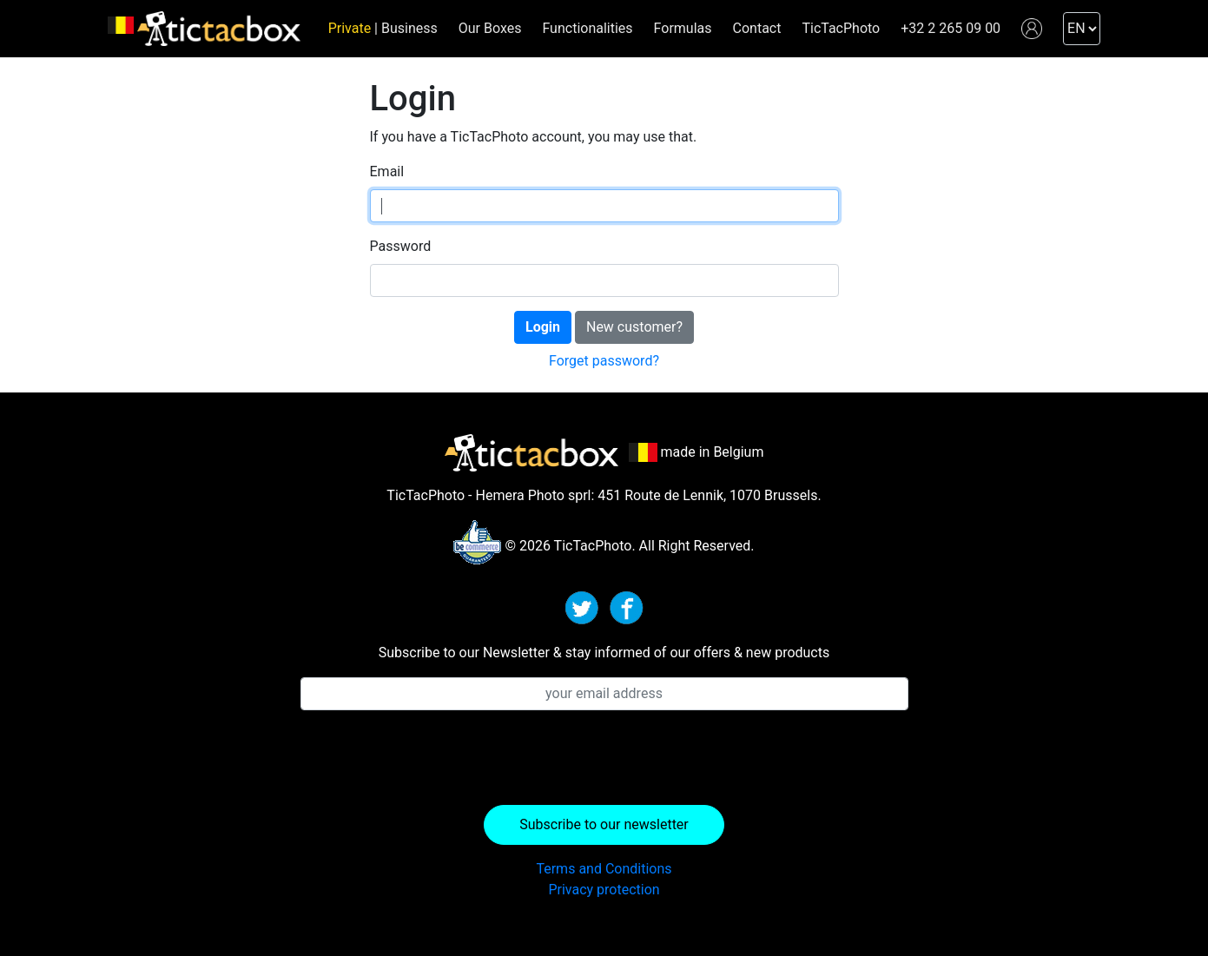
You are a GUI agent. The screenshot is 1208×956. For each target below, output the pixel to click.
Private (349, 28)
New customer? (634, 327)
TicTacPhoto (841, 28)
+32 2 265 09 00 (950, 28)
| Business (404, 28)
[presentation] (604, 758)
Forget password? (604, 361)
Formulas (683, 28)
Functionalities (587, 28)
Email (387, 171)
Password (401, 246)
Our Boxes (490, 28)
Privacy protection (603, 889)
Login (542, 327)
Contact (757, 28)
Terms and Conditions (603, 868)
